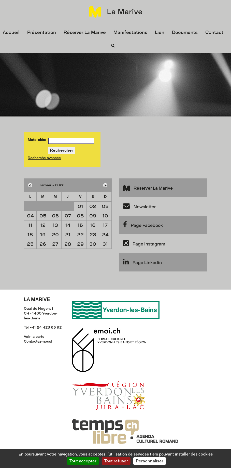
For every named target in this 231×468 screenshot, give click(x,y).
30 (92, 244)
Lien (159, 32)
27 (55, 244)
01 (80, 206)
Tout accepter (82, 461)
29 (80, 244)
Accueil (11, 32)
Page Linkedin (142, 262)
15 (80, 225)
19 (43, 235)
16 (92, 225)
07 (68, 216)
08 (80, 216)
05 (42, 216)
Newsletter (139, 206)
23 (93, 235)
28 (67, 244)
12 (43, 225)
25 (30, 244)
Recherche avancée (44, 158)
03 (105, 206)
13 (55, 225)
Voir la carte (34, 336)
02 (92, 206)
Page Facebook (143, 224)
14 (67, 225)
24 (105, 235)
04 (30, 216)
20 (55, 235)
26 (42, 244)
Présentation (41, 32)
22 (80, 235)
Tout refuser (116, 461)
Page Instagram (144, 243)
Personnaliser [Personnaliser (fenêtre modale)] (149, 461)
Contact (214, 32)
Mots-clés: (37, 140)
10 (105, 216)
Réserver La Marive (85, 32)
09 (92, 216)
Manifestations (130, 32)
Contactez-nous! (38, 341)
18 (30, 235)
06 (55, 216)
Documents (185, 32)
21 (67, 235)
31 (105, 244)
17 (105, 225)
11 (30, 225)
